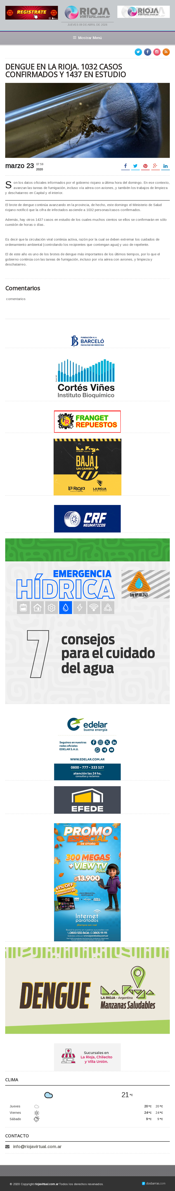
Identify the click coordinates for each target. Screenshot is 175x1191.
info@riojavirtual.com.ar (37, 1146)
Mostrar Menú (87, 38)
